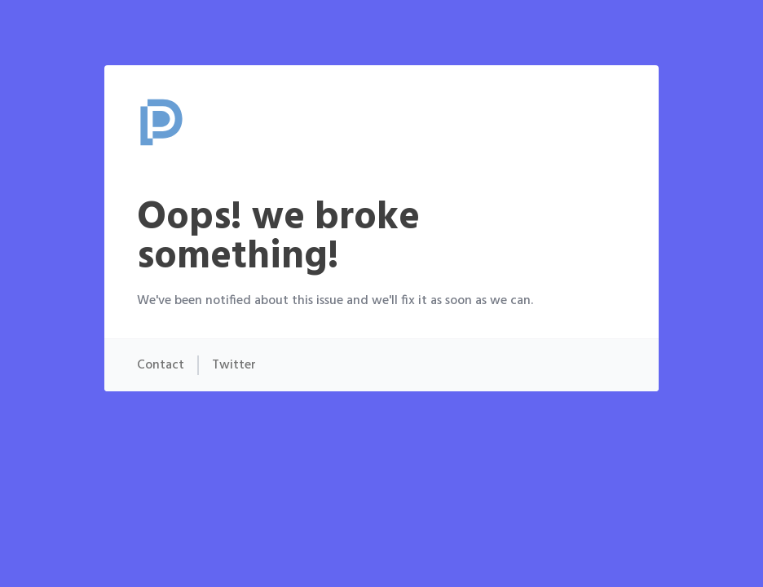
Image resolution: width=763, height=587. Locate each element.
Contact (160, 365)
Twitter (234, 365)
